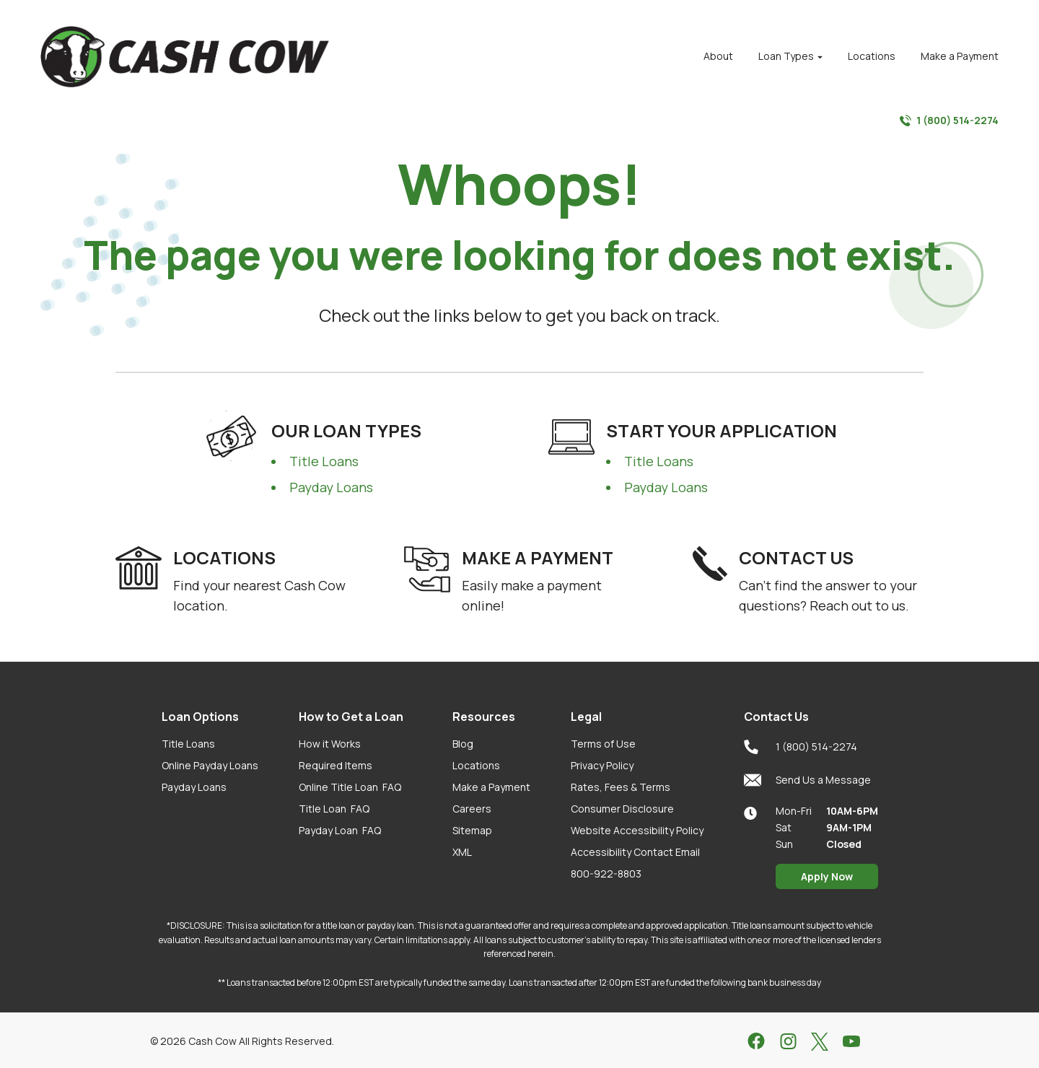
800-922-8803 (606, 873)
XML (462, 852)
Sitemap (472, 830)
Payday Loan (340, 830)
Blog (462, 743)
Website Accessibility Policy (637, 830)
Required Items (335, 765)
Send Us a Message (807, 780)
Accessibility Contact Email (635, 852)
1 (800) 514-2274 (949, 120)
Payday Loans (331, 487)
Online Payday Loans (210, 765)
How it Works (330, 743)
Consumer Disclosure (622, 808)
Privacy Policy (602, 765)
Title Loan (334, 808)
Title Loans (324, 461)
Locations (476, 765)
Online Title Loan (350, 787)
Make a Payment (491, 787)
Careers (471, 808)
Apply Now (827, 876)
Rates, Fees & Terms (620, 787)
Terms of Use (603, 743)
